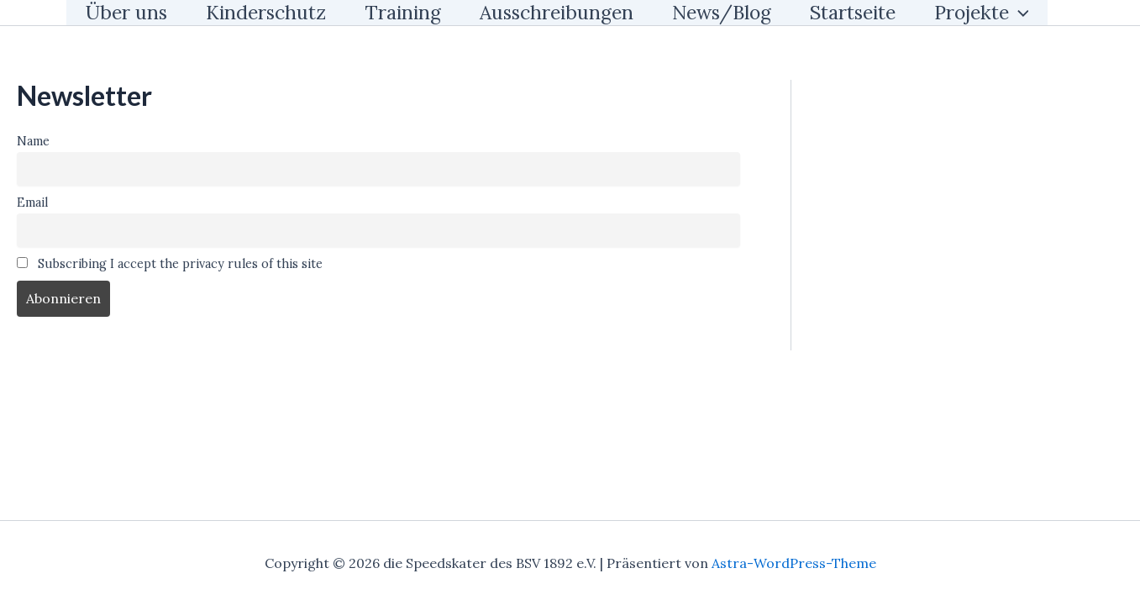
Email (32, 202)
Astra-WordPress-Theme (794, 563)
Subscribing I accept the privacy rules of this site (170, 263)
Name (33, 141)
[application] (1019, 12)
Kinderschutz (266, 12)
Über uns (126, 12)
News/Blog (721, 12)
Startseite (853, 12)
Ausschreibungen (556, 12)
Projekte (981, 12)
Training (403, 12)
